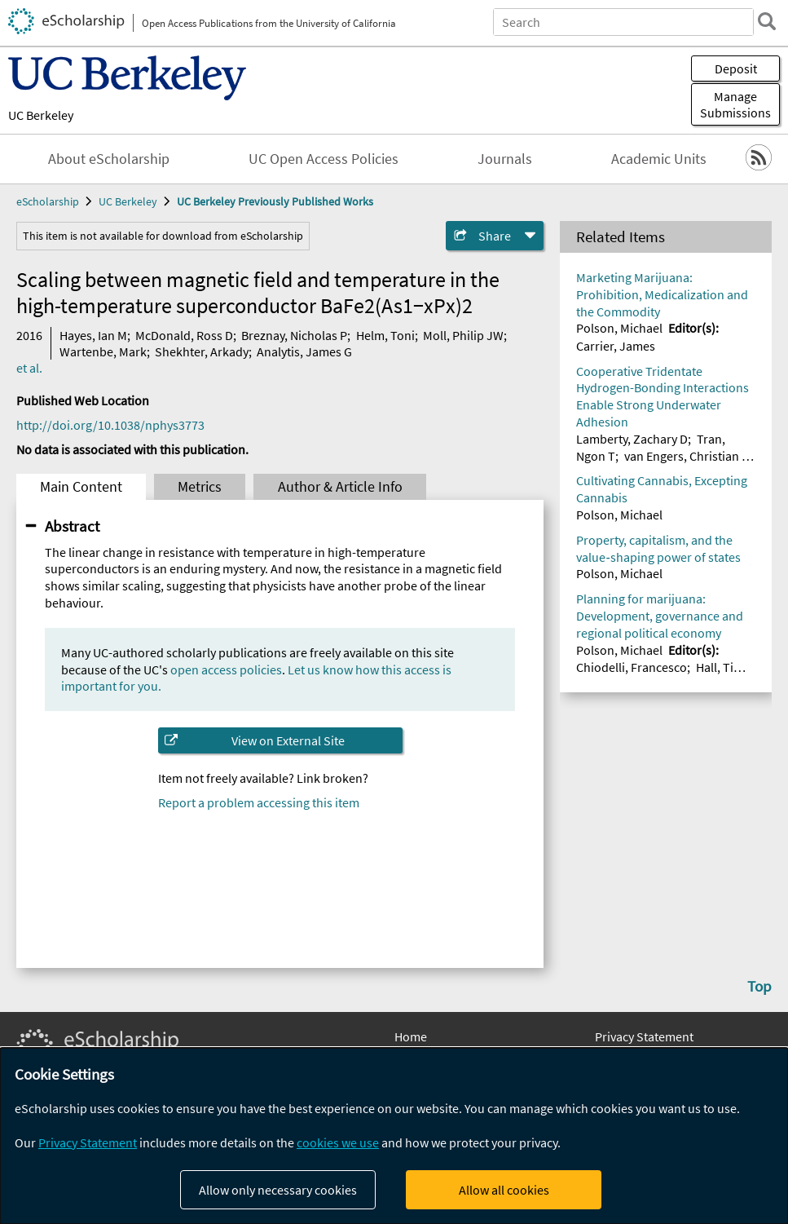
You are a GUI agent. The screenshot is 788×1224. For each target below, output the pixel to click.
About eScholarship (108, 159)
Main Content (81, 487)
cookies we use (338, 1142)
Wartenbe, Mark (103, 351)
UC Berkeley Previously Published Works (275, 201)
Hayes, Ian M (93, 335)
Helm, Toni (385, 335)
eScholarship (47, 201)
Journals (505, 159)
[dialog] (394, 1136)
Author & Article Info (340, 487)
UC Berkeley (40, 115)
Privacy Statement (644, 1036)
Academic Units (659, 159)
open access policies (226, 669)
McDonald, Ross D (184, 335)
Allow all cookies (504, 1190)
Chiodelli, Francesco (631, 667)
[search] (767, 21)
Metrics (200, 487)
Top (759, 986)
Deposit (736, 68)
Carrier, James (615, 346)
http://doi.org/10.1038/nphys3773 (110, 425)
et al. (29, 368)
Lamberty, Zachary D (632, 439)
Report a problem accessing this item (258, 802)
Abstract (72, 526)
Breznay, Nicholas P (294, 335)
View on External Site (288, 740)
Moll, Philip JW (463, 335)
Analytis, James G (304, 351)
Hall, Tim (720, 667)
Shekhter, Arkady (202, 351)
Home (410, 1036)
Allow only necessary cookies (278, 1190)
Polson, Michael (619, 328)
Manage (735, 104)
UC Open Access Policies (323, 159)
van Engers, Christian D (687, 456)
